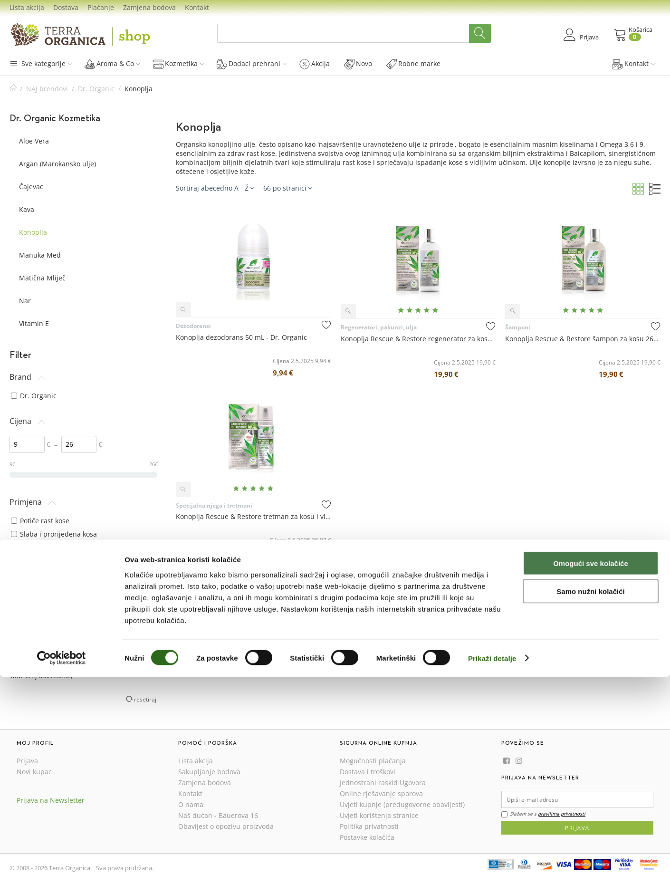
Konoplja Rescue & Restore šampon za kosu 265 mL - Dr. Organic (582, 338)
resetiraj (145, 699)
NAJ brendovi (47, 88)
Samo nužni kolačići (590, 808)
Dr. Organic (96, 88)
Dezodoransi (193, 326)
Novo (358, 63)
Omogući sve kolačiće (590, 780)
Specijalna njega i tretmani (214, 505)
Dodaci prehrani (252, 63)
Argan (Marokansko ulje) (57, 163)
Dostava (65, 7)
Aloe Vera (34, 140)
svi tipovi (29, 621)
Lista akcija (27, 7)
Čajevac (31, 186)
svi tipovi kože (37, 578)
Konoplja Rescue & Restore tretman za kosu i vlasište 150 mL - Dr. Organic (253, 516)
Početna (13, 88)
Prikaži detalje (492, 875)
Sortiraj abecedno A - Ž (215, 187)
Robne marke (413, 63)
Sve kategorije (41, 63)
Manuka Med (40, 255)
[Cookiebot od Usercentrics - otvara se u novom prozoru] (61, 875)
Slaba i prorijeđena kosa (54, 533)
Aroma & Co (112, 63)
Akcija (314, 63)
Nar (25, 300)
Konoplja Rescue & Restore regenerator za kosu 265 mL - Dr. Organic (418, 338)
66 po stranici (287, 187)
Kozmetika (178, 63)
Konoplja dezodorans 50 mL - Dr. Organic (241, 337)
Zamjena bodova (149, 7)
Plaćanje (100, 7)
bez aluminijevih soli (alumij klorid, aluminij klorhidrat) (71, 671)
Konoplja (33, 232)
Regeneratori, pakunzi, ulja (379, 327)
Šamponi (517, 327)
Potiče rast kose (40, 520)
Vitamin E (34, 323)
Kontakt (197, 7)
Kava (26, 209)
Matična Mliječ (42, 277)
